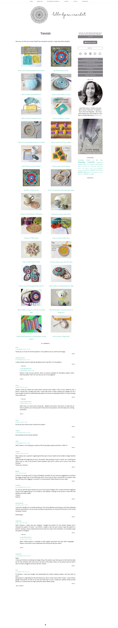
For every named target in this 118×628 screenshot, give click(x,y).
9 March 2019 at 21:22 (26, 403)
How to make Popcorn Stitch (31, 262)
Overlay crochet (86, 162)
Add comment (20, 585)
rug (79, 174)
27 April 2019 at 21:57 (21, 422)
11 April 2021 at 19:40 (21, 522)
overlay (101, 170)
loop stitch (86, 170)
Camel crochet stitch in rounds (61, 94)
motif (96, 170)
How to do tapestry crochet (61, 118)
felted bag (100, 166)
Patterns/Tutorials (53, 1)
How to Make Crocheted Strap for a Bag (61, 286)
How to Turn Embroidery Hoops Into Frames (31, 142)
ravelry (101, 172)
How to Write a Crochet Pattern (31, 166)
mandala (92, 170)
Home (31, 1)
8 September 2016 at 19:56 (23, 359)
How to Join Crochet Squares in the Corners (31, 70)
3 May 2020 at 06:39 (21, 473)
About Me (40, 1)
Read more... (98, 115)
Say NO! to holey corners (61, 70)
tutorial (86, 174)
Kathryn (18, 485)
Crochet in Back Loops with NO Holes (61, 262)
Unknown (18, 521)
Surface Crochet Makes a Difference (31, 214)
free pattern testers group (89, 168)
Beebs (17, 471)
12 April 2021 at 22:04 (26, 539)
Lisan (17, 385)
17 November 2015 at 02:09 (23, 349)
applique (80, 164)
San (17, 570)
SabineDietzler (20, 358)
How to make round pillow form (31, 94)
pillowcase (96, 172)
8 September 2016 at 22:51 (27, 370)
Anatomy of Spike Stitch (31, 238)
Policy (76, 1)
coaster (92, 164)
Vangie (18, 430)
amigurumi (99, 162)
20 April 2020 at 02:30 (22, 453)
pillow (85, 172)
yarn (92, 174)
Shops (67, 1)
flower (79, 168)
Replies (23, 366)
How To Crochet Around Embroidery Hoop (61, 190)
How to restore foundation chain (31, 118)
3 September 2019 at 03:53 (23, 432)
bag (84, 164)
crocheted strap (86, 166)
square (81, 174)
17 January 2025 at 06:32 (22, 571)
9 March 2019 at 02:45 (22, 387)
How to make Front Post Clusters (61, 142)
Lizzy (17, 347)
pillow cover (91, 172)
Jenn (17, 441)
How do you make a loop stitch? (61, 214)
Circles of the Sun (94, 160)
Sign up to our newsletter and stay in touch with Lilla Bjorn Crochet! (90, 34)
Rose (17, 420)
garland (100, 168)
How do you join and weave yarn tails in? (31, 286)
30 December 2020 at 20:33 (23, 487)
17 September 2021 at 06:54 (23, 555)
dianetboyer (19, 503)
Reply (73, 353)
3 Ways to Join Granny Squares (61, 166)
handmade (80, 170)
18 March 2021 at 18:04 (22, 505)
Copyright (85, 1)
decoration (93, 166)
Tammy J (18, 451)
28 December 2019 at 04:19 (23, 443)
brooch (87, 164)
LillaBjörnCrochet (26, 368)
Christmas (81, 160)
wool (90, 174)
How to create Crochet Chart (61, 238)
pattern (80, 172)
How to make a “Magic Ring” (61, 336)
